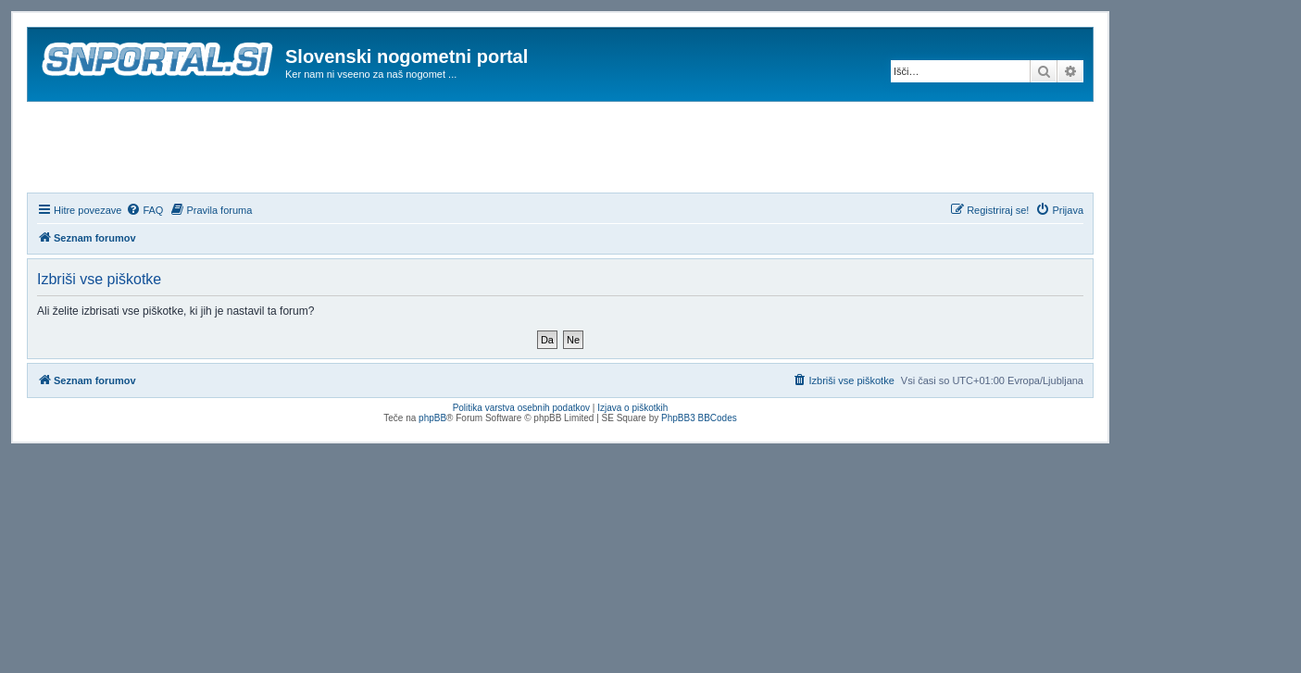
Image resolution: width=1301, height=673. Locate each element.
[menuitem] (144, 210)
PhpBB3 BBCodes (699, 418)
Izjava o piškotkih (632, 408)
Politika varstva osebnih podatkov (521, 408)
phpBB (432, 418)
